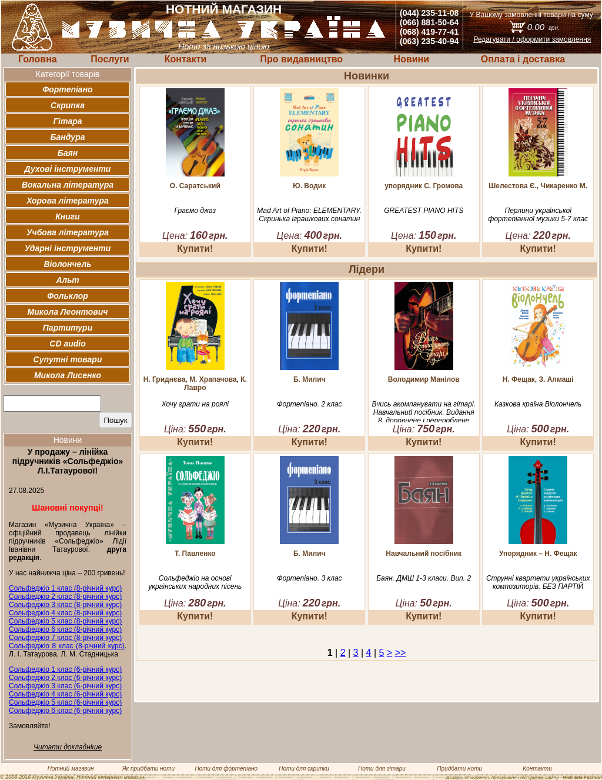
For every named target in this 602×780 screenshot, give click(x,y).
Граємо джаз (195, 210)
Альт (67, 280)
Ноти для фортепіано (226, 768)
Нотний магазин (71, 768)
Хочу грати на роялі (195, 404)
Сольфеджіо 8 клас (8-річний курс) (67, 646)
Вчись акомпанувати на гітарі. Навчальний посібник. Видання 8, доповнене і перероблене (424, 412)
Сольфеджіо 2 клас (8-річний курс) (65, 596)
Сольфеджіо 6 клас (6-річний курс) (65, 710)
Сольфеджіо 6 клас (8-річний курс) (65, 629)
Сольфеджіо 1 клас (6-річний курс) (65, 669)
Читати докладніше (68, 747)
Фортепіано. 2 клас (309, 404)
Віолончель (67, 264)
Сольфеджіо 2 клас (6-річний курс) (65, 678)
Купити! (195, 249)
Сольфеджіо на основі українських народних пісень (195, 582)
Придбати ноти (459, 768)
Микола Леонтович (68, 311)
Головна (37, 59)
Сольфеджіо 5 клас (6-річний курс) (65, 702)
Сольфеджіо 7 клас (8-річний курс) (65, 638)
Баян (68, 153)
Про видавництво (301, 59)
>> (400, 653)
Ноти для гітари (382, 768)
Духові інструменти (68, 169)
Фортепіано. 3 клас (309, 578)
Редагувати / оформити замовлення (532, 39)
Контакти (186, 59)
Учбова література (67, 232)
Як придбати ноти (148, 768)
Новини (412, 59)
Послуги (110, 59)
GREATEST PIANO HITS (423, 210)
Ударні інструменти (68, 248)
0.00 (543, 27)
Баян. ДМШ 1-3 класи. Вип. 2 (423, 578)
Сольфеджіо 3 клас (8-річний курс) (65, 605)
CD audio (67, 343)
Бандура (68, 137)
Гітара (67, 121)
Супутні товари (68, 359)
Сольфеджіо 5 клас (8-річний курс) (65, 621)
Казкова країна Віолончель (537, 404)
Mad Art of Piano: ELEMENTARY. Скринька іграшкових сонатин (309, 214)
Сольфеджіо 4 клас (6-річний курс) (65, 694)
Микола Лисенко (67, 375)
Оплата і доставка (523, 59)
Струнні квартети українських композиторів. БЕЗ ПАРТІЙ (538, 582)
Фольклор (67, 296)
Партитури (67, 327)
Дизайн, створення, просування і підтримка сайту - (524, 777)
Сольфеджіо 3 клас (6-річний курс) (65, 686)
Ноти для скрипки (304, 768)
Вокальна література (67, 184)
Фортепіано (67, 89)
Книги (67, 216)
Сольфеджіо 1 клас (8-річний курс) (65, 588)
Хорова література (67, 200)
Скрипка (68, 105)
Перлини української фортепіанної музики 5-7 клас (538, 214)
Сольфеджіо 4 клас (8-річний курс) (65, 613)
